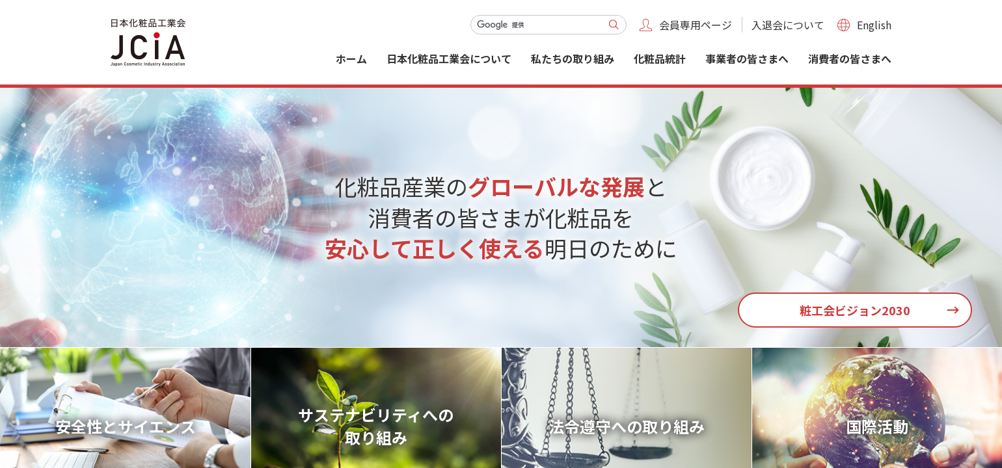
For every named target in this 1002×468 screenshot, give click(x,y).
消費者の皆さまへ (849, 58)
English (874, 24)
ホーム (351, 58)
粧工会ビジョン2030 (855, 310)
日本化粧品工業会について (448, 58)
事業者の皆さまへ (747, 58)
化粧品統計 (660, 58)
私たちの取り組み (572, 58)
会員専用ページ (695, 24)
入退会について (788, 24)
